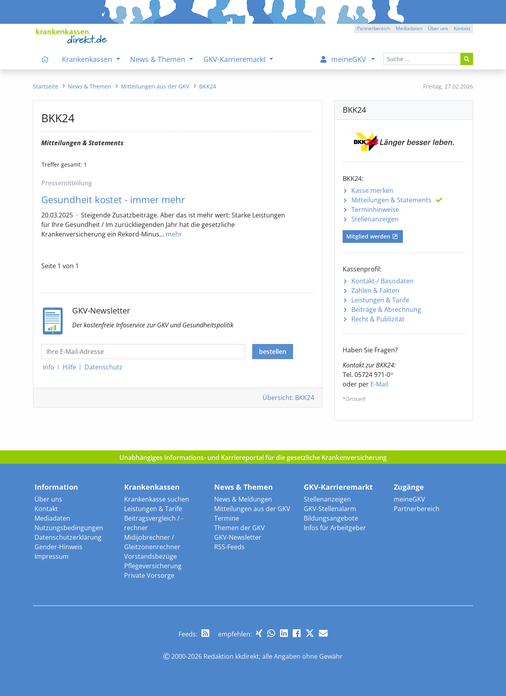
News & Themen (243, 487)
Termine (226, 518)
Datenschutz (103, 367)
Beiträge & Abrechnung (386, 309)
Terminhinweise (375, 209)
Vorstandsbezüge (150, 556)
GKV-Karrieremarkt (338, 487)
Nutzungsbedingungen (68, 527)
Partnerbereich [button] (373, 28)
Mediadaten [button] (409, 28)
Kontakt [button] (462, 28)
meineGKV (409, 499)
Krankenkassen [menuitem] (88, 59)
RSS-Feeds (229, 546)
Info (48, 367)
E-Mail (379, 384)
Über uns (48, 499)
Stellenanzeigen (375, 219)
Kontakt (46, 508)
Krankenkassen (152, 487)
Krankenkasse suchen (156, 499)
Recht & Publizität (377, 319)
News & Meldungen (243, 499)
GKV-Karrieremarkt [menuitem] (235, 59)
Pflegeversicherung (153, 565)
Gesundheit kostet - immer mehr (113, 199)
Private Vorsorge (149, 575)
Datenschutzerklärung (68, 537)
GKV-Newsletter (237, 537)
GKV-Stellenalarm (330, 508)
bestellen (272, 351)
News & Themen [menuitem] (158, 59)
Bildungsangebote (331, 518)
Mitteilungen (391, 200)
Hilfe (69, 367)
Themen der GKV (239, 527)
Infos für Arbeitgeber (335, 527)
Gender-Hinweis (58, 546)
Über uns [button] (438, 28)
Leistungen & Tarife (380, 300)
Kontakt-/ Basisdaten (382, 281)
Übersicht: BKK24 (288, 397)
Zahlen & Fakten (375, 290)
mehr (174, 234)
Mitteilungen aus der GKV (252, 508)
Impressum (51, 556)
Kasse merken (372, 190)
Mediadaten (52, 518)
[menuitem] (45, 59)
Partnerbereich (416, 508)
